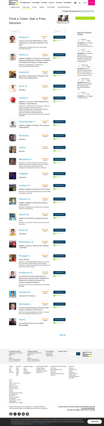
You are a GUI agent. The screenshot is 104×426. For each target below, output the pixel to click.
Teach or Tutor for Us (14, 383)
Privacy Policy (37, 424)
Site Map (92, 410)
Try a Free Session (85, 18)
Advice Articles (73, 369)
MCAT (17, 372)
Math (25, 368)
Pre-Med (44, 2)
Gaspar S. (24, 37)
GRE (17, 368)
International (49, 353)
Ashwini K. (25, 292)
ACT (10, 369)
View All (62, 335)
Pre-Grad (59, 2)
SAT (10, 368)
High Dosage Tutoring (56, 369)
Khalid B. (24, 135)
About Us (52, 375)
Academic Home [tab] (15, 7)
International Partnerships (16, 392)
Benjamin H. (25, 159)
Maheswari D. (26, 242)
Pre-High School (25, 2)
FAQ (10, 355)
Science (26, 369)
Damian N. (24, 199)
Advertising (49, 354)
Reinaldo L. (25, 304)
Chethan (23, 173)
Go (78, 353)
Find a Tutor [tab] (26, 7)
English (25, 371)
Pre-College (35, 2)
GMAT (17, 369)
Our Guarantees (13, 394)
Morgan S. (24, 256)
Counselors (72, 377)
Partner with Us (13, 387)
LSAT (17, 371)
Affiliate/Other (50, 355)
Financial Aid (39, 372)
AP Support (27, 373)
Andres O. (24, 185)
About (10, 381)
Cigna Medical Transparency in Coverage (16, 402)
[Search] (80, 3)
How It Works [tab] (51, 7)
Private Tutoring (73, 373)
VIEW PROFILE (59, 37)
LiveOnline (71, 372)
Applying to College (41, 371)
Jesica (22, 147)
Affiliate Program (13, 386)
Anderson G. (26, 272)
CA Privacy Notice (73, 406)
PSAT (10, 371)
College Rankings (40, 368)
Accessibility (12, 398)
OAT (17, 375)
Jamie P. (23, 98)
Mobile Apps (72, 375)
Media (10, 390)
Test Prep (52, 372)
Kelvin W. (24, 214)
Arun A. (23, 86)
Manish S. (24, 72)
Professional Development (57, 373)
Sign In (85, 2)
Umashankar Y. (27, 121)
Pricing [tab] (34, 7)
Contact (11, 391)
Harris (22, 319)
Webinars (71, 368)
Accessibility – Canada (15, 399)
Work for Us (12, 384)
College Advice (40, 369)
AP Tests (11, 372)
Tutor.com (53, 371)
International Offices (74, 376)
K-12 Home (53, 368)
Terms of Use (46, 424)
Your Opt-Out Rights (73, 410)
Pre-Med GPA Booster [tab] (64, 7)
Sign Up (91, 2)
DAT (17, 373)
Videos (70, 371)
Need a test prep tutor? (78, 11)
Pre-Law (51, 2)
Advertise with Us (13, 388)
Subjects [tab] (41, 7)
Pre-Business (67, 2)
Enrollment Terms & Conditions (14, 396)
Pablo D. (23, 54)
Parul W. (23, 230)
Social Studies (27, 372)
